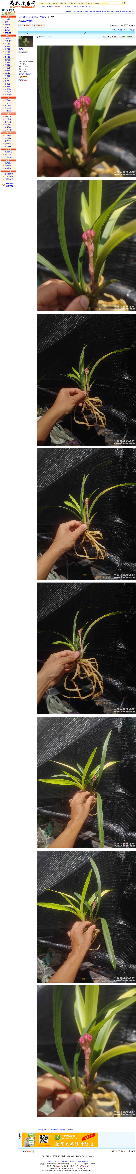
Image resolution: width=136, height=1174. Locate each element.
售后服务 (8, 146)
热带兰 (7, 76)
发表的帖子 (9, 174)
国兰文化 (8, 152)
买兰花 (48, 3)
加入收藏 (78, 1162)
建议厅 (7, 27)
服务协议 (58, 1162)
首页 (42, 3)
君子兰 (7, 81)
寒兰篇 (7, 49)
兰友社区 (81, 3)
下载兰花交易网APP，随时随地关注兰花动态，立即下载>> (55, 1130)
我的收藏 (105, 11)
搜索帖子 (118, 11)
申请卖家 (58, 6)
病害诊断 (8, 108)
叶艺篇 (7, 68)
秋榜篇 (7, 70)
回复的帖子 (9, 177)
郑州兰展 (8, 119)
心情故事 (8, 157)
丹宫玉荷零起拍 (26, 21)
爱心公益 (8, 125)
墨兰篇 (7, 54)
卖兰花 (55, 3)
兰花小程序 (76, 6)
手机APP (98, 3)
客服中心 (51, 1162)
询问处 (7, 25)
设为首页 (85, 1162)
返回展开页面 (33, 17)
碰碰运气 (69, 11)
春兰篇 (7, 44)
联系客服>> (10, 183)
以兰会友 (8, 130)
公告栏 (7, 19)
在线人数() (77, 11)
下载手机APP (86, 6)
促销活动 (43, 17)
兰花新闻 (8, 127)
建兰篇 (7, 52)
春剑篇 (7, 57)
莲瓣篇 (7, 60)
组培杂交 (8, 87)
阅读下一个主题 (129, 30)
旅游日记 (8, 163)
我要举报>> (10, 186)
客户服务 (50, 6)
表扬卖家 (8, 141)
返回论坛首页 (22, 17)
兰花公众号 (66, 6)
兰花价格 (71, 1162)
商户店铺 (65, 1162)
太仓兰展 (8, 122)
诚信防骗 (8, 144)
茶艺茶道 (8, 166)
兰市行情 (8, 136)
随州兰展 (8, 117)
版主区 (7, 22)
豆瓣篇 (7, 65)
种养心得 (8, 103)
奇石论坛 (8, 95)
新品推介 (8, 38)
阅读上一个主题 (117, 30)
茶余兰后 (8, 168)
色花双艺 (8, 41)
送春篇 (7, 62)
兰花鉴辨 (8, 111)
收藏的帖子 (9, 179)
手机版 (42, 6)
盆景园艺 (8, 89)
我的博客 (112, 11)
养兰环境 (8, 106)
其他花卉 (8, 92)
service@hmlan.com (76, 1164)
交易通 (7, 30)
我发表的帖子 (87, 11)
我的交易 (63, 3)
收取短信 (125, 11)
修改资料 (131, 11)
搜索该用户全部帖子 (25, 74)
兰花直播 (89, 3)
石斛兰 (7, 79)
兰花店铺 (72, 3)
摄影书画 (8, 155)
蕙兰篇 (7, 46)
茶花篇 (7, 84)
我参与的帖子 (97, 11)
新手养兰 (8, 100)
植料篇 (7, 73)
